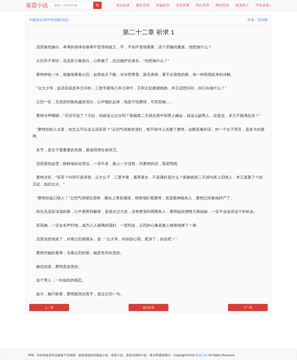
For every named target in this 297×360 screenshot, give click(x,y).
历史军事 (182, 5)
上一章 (49, 307)
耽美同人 (242, 5)
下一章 (247, 307)
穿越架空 (162, 5)
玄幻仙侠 (123, 5)
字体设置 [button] (263, 5)
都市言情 (143, 5)
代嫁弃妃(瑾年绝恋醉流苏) (49, 20)
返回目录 (148, 307)
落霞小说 (37, 5)
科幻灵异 (202, 5)
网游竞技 (222, 5)
